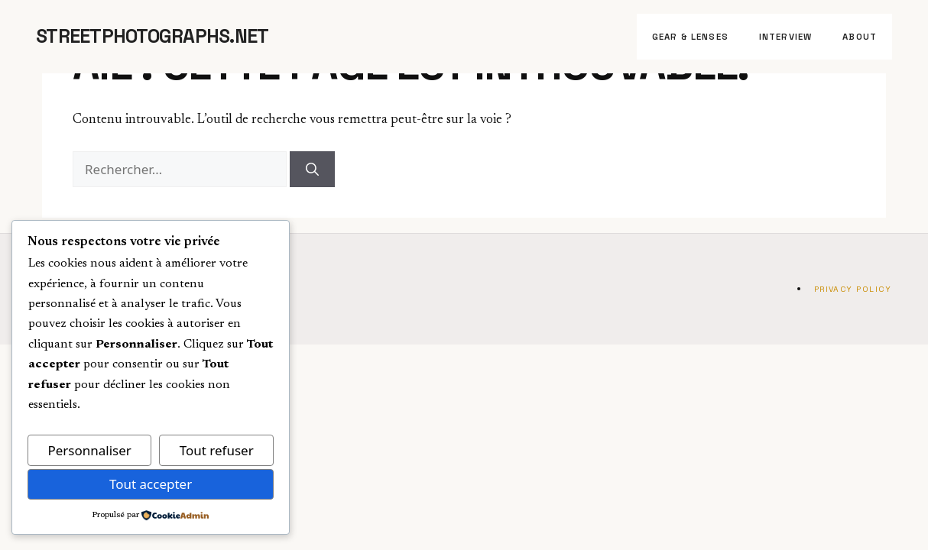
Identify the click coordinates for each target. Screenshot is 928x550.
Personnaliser (89, 450)
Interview (785, 36)
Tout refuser (217, 450)
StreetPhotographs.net (152, 36)
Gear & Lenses (690, 36)
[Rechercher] (312, 169)
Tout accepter (150, 484)
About (859, 36)
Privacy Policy (852, 289)
